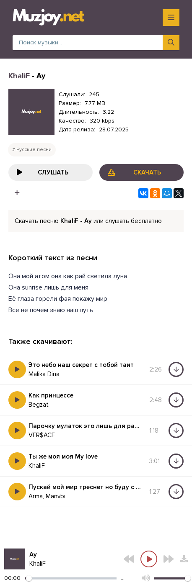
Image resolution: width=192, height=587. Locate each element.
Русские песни (34, 149)
